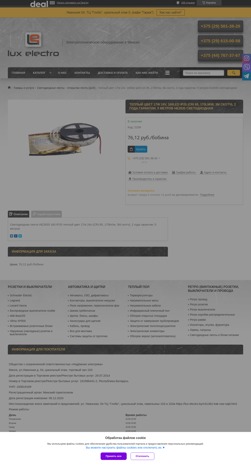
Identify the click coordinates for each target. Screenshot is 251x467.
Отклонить (142, 456)
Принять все (114, 456)
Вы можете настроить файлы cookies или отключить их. (124, 447)
